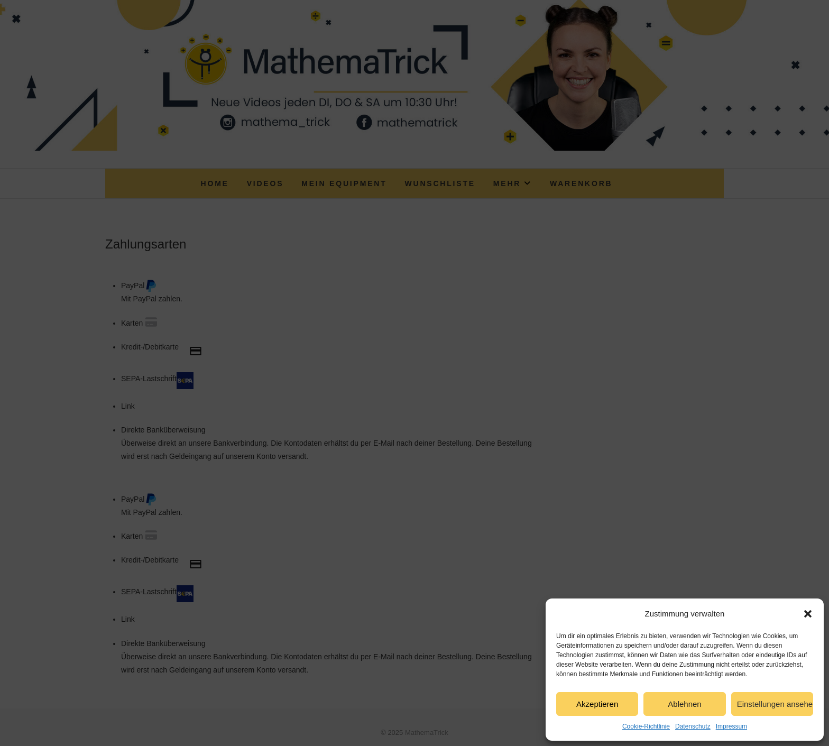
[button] (808, 614)
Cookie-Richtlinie (646, 726)
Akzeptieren (597, 703)
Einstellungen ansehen (775, 703)
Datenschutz (693, 726)
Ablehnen (684, 703)
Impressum (731, 726)
